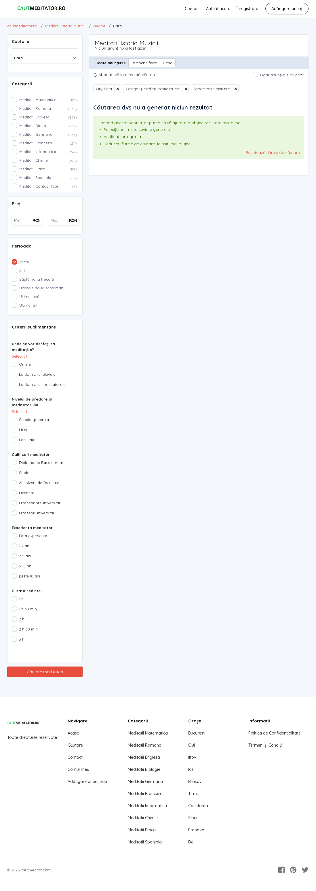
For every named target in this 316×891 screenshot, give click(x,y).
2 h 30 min (28, 629)
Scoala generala (34, 419)
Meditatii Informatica (147, 805)
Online (25, 364)
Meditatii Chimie (143, 817)
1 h (21, 598)
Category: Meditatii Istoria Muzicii (153, 88)
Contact (192, 8)
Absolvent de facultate (39, 482)
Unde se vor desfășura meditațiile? (33, 346)
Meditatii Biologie (144, 769)
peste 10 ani (29, 576)
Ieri (22, 270)
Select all (19, 356)
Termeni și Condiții (265, 745)
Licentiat (26, 492)
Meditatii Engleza (144, 757)
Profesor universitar (36, 513)
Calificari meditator (31, 454)
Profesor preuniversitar (39, 503)
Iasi (191, 769)
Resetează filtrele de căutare (272, 152)
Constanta (198, 805)
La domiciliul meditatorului (42, 384)
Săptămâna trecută (36, 279)
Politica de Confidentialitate (274, 733)
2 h (21, 619)
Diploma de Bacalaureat (41, 462)
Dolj (191, 842)
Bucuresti (196, 733)
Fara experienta (33, 535)
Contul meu (78, 769)
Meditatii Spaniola (145, 842)
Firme (167, 63)
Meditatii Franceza (145, 793)
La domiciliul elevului (37, 374)
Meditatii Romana (144, 745)
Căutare (75, 745)
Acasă (73, 733)
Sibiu (192, 817)
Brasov (195, 781)
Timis (193, 793)
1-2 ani (24, 545)
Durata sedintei (26, 590)
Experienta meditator (32, 527)
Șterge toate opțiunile (212, 88)
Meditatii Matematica (148, 733)
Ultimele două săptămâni (41, 288)
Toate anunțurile (111, 63)
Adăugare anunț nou (87, 781)
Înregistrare (247, 8)
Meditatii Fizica (142, 830)
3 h (21, 639)
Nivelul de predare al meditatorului (32, 402)
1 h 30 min (28, 609)
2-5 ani (25, 556)
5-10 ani (25, 566)
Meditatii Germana (145, 781)
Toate (24, 262)
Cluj (191, 745)
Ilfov (192, 757)
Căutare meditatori (45, 671)
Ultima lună (29, 296)
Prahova (196, 830)
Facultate (27, 439)
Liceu (23, 429)
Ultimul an (28, 305)
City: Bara (104, 88)
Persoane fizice (144, 63)
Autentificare (218, 8)
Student (26, 472)
